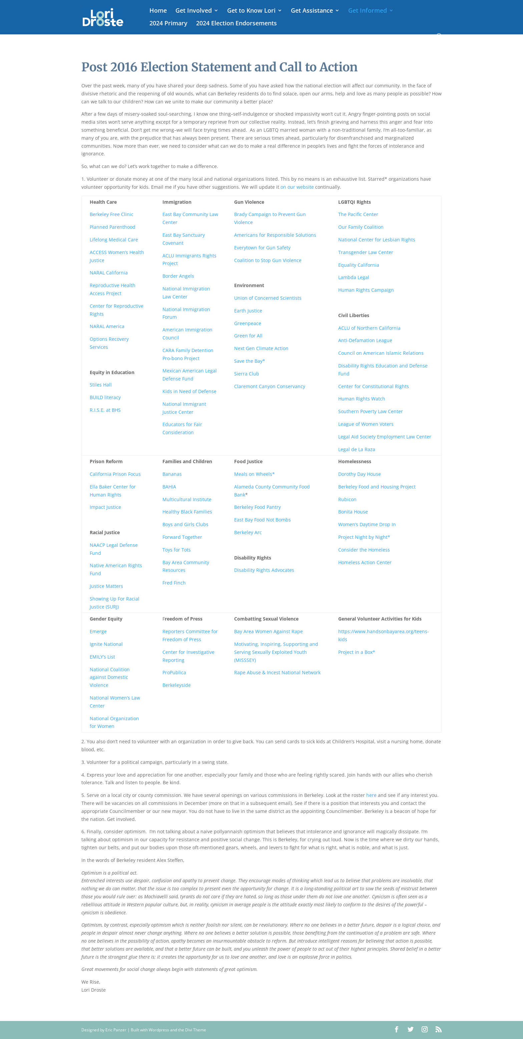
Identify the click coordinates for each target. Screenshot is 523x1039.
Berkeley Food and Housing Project (377, 486)
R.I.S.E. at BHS (105, 410)
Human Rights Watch (361, 398)
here (371, 795)
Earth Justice (248, 310)
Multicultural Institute (186, 499)
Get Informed (367, 11)
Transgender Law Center (365, 252)
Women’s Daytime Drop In (367, 524)
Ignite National (106, 644)
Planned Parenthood (112, 227)
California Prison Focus (115, 474)
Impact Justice (105, 507)
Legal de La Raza (357, 449)
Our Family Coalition (361, 227)
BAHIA (169, 486)
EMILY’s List (102, 657)
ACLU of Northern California (369, 328)
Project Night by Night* (364, 537)
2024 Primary (168, 24)
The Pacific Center (358, 214)
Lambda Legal (353, 277)
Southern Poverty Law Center (370, 411)
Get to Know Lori (251, 11)
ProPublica (174, 672)
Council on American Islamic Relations (381, 353)
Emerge (98, 631)
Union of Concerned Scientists (268, 298)
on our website (297, 187)
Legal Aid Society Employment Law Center (384, 436)
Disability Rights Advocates (264, 570)
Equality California (358, 265)
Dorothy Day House (359, 474)
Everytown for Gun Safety (262, 247)
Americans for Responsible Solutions (275, 235)
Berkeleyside (176, 685)
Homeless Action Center (365, 562)
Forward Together (182, 537)
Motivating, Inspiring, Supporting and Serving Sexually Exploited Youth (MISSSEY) (276, 652)
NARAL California (109, 272)
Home (158, 11)
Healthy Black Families (187, 511)
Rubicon (347, 499)
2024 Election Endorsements (236, 24)
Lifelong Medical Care (114, 239)
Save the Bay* (249, 361)
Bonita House (353, 511)
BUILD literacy (105, 397)
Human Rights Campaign (366, 290)
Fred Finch (174, 583)
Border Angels (178, 276)
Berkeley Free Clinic (111, 214)
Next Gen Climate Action (261, 348)
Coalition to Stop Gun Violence (268, 260)
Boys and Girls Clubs (185, 524)
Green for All (248, 335)
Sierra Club (246, 373)
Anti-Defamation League (365, 340)
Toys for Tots (176, 550)
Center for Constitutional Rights (373, 386)
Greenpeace (247, 323)
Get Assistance (312, 11)
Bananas (172, 474)
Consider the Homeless (364, 550)
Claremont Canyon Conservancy (269, 386)
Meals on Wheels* (254, 474)
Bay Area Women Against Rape (268, 631)
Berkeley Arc (248, 532)
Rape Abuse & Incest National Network (277, 672)
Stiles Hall (101, 384)
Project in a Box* (356, 652)
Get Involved (193, 11)
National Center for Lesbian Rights (376, 239)
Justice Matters (106, 586)
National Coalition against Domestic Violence (110, 677)
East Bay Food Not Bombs (262, 519)
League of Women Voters (366, 424)
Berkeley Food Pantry (257, 507)
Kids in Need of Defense (189, 391)
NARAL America (107, 326)
